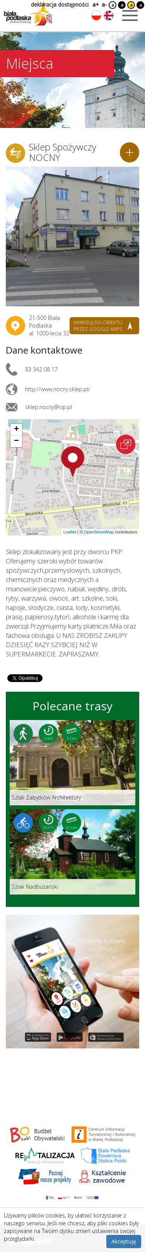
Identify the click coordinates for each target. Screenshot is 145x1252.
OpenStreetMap (99, 532)
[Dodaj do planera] (129, 152)
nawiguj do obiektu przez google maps (97, 325)
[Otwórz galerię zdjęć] (72, 236)
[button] (72, 461)
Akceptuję (123, 1241)
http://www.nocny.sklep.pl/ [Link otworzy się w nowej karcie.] (57, 389)
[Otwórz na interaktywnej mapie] (125, 444)
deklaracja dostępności (60, 4)
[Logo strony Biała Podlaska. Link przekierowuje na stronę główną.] (28, 13)
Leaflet (69, 532)
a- (104, 4)
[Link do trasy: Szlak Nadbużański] (72, 852)
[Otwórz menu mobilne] (130, 15)
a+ (95, 4)
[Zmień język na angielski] (108, 15)
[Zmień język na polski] (96, 15)
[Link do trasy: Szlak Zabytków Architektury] (72, 762)
